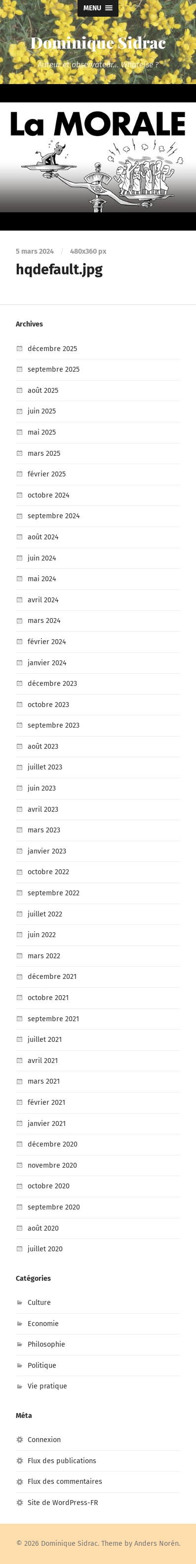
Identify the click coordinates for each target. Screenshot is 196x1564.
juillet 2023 (45, 767)
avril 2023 (43, 809)
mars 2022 (44, 956)
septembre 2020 (54, 1207)
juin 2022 (42, 935)
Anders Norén (156, 1543)
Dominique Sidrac (98, 42)
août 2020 (43, 1228)
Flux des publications (62, 1461)
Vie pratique (47, 1386)
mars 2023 (44, 830)
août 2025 (43, 390)
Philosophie (46, 1344)
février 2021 (46, 1102)
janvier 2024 (47, 663)
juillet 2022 (45, 914)
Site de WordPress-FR (63, 1503)
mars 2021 (44, 1081)
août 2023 (43, 746)
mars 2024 (44, 621)
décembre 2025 (52, 349)
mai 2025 (42, 432)
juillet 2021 (45, 1039)
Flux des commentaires (65, 1481)
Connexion (44, 1440)
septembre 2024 (54, 516)
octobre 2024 (49, 495)
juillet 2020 (45, 1249)
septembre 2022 (53, 893)
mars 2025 (44, 453)
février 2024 (47, 642)
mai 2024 (42, 579)
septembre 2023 (53, 725)
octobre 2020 (49, 1186)
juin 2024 (42, 558)
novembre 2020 (52, 1165)
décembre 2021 (52, 977)
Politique (42, 1365)
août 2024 (43, 537)
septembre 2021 (53, 1019)
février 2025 (47, 474)
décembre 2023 (52, 683)
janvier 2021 (47, 1124)
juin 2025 (42, 411)
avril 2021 (43, 1061)
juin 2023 (42, 788)
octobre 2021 (48, 998)
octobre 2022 (48, 872)
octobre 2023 (48, 705)
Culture (39, 1302)
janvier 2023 (47, 851)
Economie (43, 1324)
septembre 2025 (53, 369)
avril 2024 (43, 600)
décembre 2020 (53, 1144)
